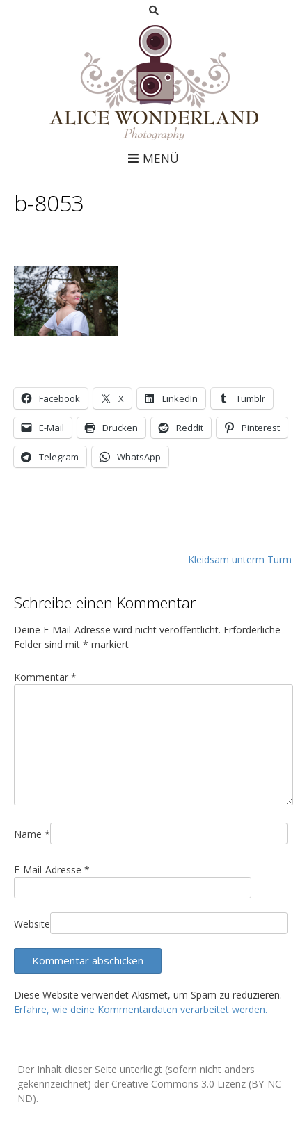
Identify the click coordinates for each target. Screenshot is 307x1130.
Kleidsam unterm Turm (240, 559)
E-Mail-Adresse (52, 869)
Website (32, 923)
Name (32, 834)
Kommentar (45, 677)
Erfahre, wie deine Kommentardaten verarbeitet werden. (140, 1009)
